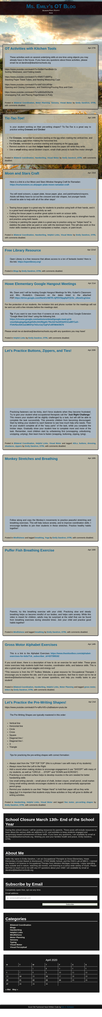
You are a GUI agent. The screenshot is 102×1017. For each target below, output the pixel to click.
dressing (92, 443)
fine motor (69, 802)
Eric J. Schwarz (67, 1007)
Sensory (55, 103)
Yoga (47, 538)
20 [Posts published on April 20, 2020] (7, 980)
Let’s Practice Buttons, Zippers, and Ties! (38, 351)
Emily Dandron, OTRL (86, 103)
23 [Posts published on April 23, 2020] (47, 980)
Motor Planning (43, 103)
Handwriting (40, 158)
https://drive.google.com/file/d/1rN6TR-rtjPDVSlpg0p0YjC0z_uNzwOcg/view (52, 298)
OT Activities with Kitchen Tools (30, 48)
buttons (82, 443)
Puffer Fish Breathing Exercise (29, 550)
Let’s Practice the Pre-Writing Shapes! (35, 702)
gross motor (90, 687)
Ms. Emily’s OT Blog (51, 6)
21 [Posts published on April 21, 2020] (20, 980)
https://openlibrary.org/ (29, 262)
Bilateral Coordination (24, 103)
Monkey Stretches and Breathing (31, 459)
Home (51, 13)
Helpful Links (53, 235)
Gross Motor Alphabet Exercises (31, 645)
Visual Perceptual (18, 947)
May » (15, 989)
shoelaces (9, 446)
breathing (39, 538)
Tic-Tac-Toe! (15, 118)
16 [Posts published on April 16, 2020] (47, 976)
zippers (18, 446)
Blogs (16, 271)
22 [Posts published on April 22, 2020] (33, 980)
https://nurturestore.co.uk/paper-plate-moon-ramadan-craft (39, 185)
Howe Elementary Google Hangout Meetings (40, 284)
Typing (13, 942)
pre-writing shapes (84, 802)
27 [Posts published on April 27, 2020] (7, 984)
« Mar (8, 989)
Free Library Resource (23, 250)
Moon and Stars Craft (22, 173)
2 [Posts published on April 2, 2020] (46, 969)
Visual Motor (66, 103)
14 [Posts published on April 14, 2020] (20, 976)
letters (8, 690)
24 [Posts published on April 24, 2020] (60, 980)
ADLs (75, 443)
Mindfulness (19, 538)
